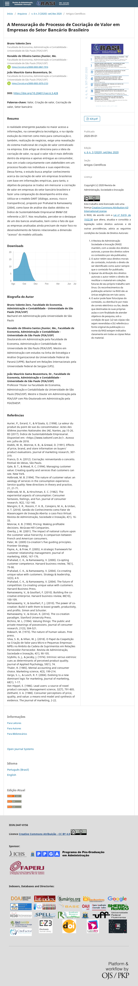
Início (10, 13)
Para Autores (14, 728)
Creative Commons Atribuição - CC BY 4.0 (44, 834)
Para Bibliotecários (17, 733)
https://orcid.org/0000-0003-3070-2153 (30, 83)
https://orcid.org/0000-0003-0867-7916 (30, 67)
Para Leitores (14, 723)
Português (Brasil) (18, 769)
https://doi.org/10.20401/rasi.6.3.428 (35, 93)
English (11, 775)
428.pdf (93, 118)
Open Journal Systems (20, 749)
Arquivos (22, 13)
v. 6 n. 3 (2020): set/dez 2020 (46, 13)
